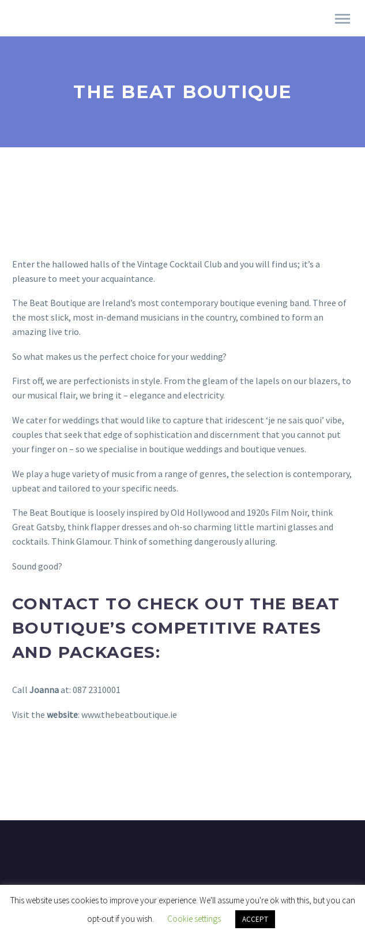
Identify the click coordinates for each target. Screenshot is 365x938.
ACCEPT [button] (255, 919)
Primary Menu (342, 19)
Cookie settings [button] (194, 918)
